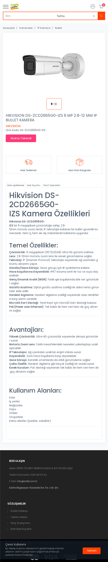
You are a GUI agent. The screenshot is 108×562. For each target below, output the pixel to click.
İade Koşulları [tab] (33, 185)
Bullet (58, 28)
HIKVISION (13, 126)
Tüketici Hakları (18, 517)
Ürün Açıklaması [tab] (15, 185)
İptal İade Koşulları (20, 529)
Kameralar (26, 28)
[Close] (92, 551)
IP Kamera (44, 28)
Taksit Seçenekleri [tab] (51, 185)
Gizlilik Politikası (19, 511)
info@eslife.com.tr (27, 481)
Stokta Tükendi (20, 138)
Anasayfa (9, 28)
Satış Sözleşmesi (20, 523)
